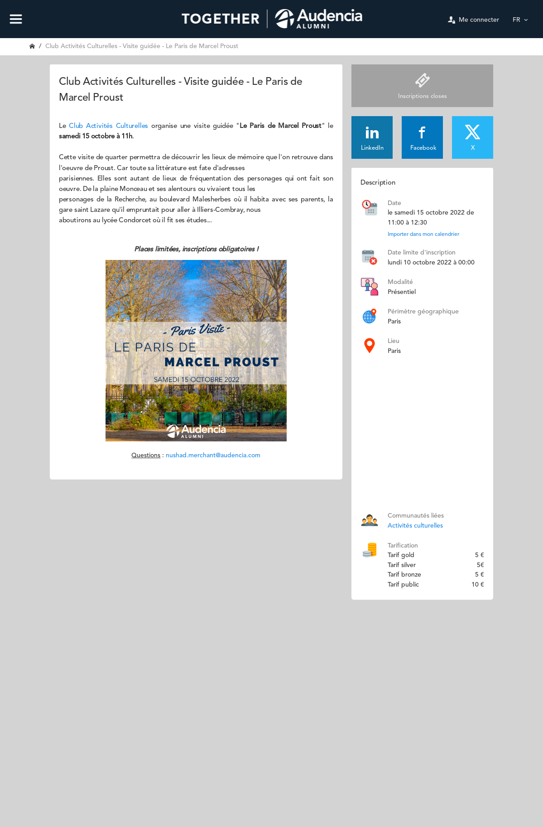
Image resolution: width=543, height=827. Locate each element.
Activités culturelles (415, 526)
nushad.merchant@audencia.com (213, 455)
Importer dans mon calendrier (423, 234)
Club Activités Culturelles (108, 126)
